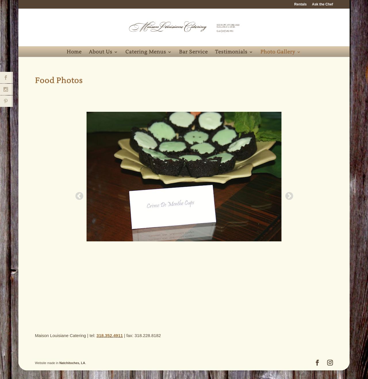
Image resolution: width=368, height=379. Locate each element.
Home (74, 52)
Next (287, 194)
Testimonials (231, 52)
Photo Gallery (277, 52)
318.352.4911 (110, 335)
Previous (77, 194)
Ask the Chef (322, 4)
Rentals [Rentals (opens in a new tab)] (300, 4)
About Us (100, 52)
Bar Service (193, 52)
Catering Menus (145, 52)
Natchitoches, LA (72, 363)
